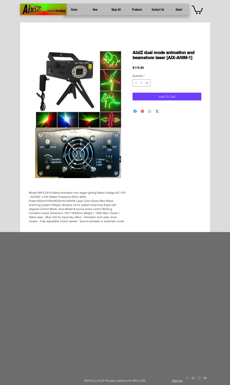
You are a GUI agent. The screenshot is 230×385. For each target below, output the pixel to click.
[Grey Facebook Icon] (187, 378)
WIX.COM (138, 380)
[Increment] (147, 82)
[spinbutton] (141, 82)
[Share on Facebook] (135, 111)
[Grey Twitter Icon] (193, 378)
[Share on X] (157, 111)
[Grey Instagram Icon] (199, 378)
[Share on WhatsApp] (149, 111)
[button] (197, 9)
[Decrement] (135, 82)
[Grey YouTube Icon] (205, 378)
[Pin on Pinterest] (142, 111)
